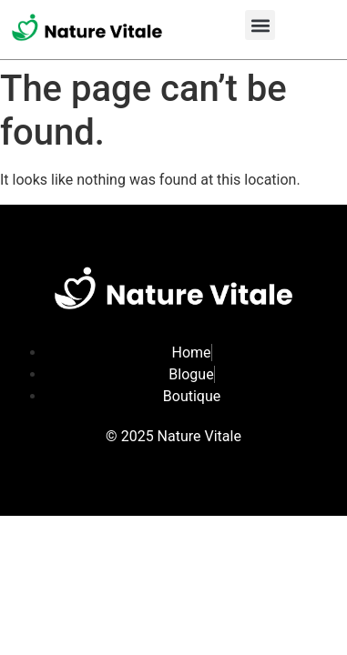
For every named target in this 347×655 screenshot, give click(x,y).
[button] (260, 25)
